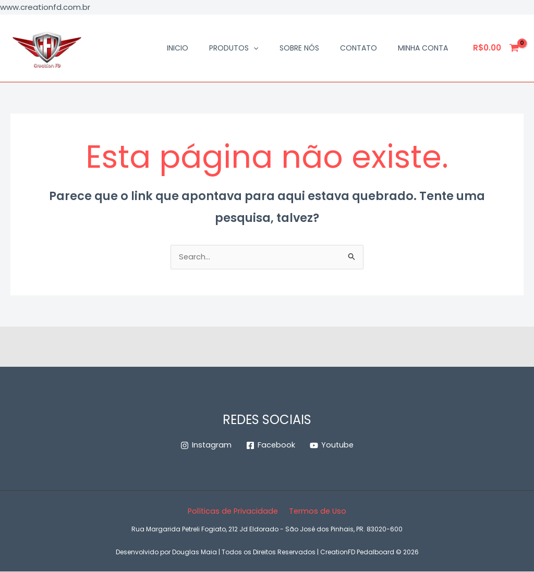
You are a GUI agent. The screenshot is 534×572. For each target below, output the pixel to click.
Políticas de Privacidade (233, 511)
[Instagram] (205, 446)
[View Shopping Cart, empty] (496, 48)
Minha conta (423, 48)
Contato (358, 48)
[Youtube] (332, 446)
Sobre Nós (299, 48)
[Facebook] (270, 446)
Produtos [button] (233, 48)
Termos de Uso (317, 511)
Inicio (177, 48)
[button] (253, 48)
